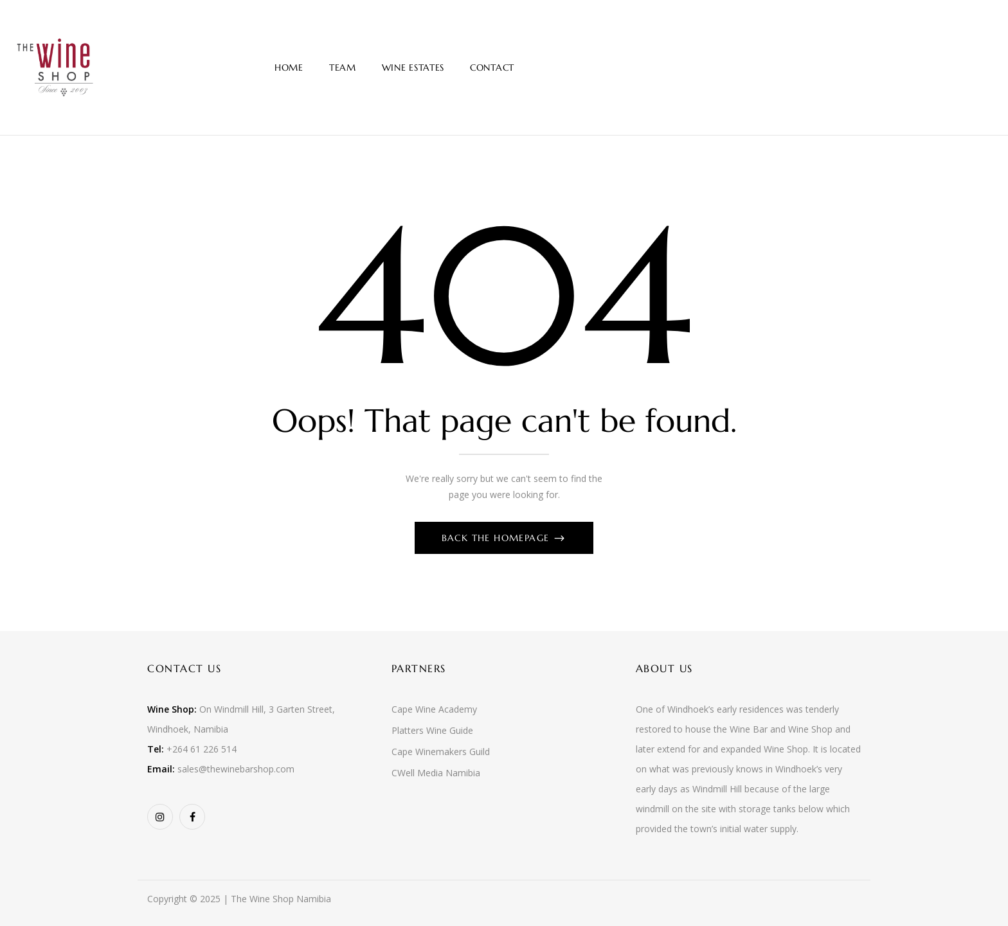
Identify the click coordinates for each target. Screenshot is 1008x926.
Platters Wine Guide (432, 730)
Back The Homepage (497, 538)
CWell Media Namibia (436, 773)
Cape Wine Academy (434, 709)
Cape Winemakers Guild (441, 751)
